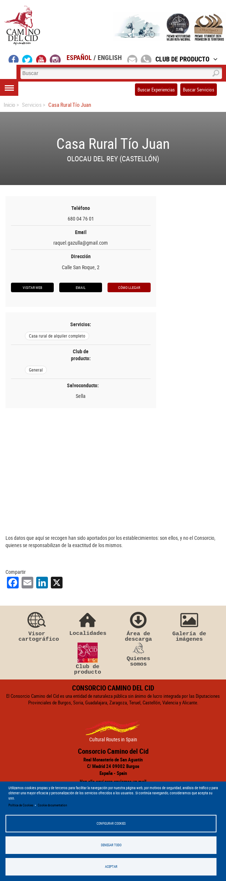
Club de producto (87, 659)
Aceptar (111, 867)
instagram (55, 58)
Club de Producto (186, 58)
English (110, 57)
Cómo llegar (129, 287)
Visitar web (32, 287)
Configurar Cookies (111, 823)
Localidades (87, 623)
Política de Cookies (20, 805)
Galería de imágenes (189, 626)
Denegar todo (111, 845)
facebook (13, 58)
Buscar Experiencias (156, 89)
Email (81, 287)
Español (79, 57)
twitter (27, 58)
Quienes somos (138, 655)
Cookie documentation (52, 805)
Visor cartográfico (37, 626)
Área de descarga (138, 626)
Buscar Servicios (198, 89)
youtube (41, 58)
